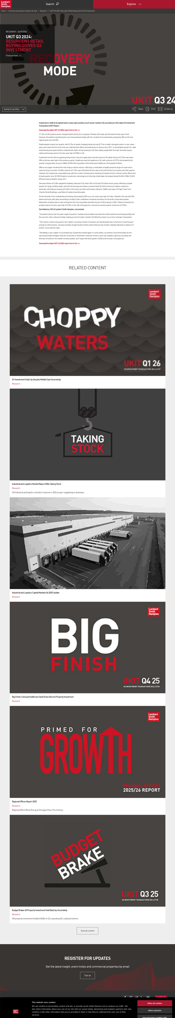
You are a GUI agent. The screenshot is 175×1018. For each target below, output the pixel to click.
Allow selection (154, 995)
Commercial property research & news (22, 11)
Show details (127, 1013)
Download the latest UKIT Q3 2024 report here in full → (59, 130)
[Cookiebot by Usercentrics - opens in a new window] (15, 1013)
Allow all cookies (154, 988)
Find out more (13, 56)
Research (43, 11)
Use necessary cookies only (155, 1002)
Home (3, 11)
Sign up (87, 975)
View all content (87, 931)
